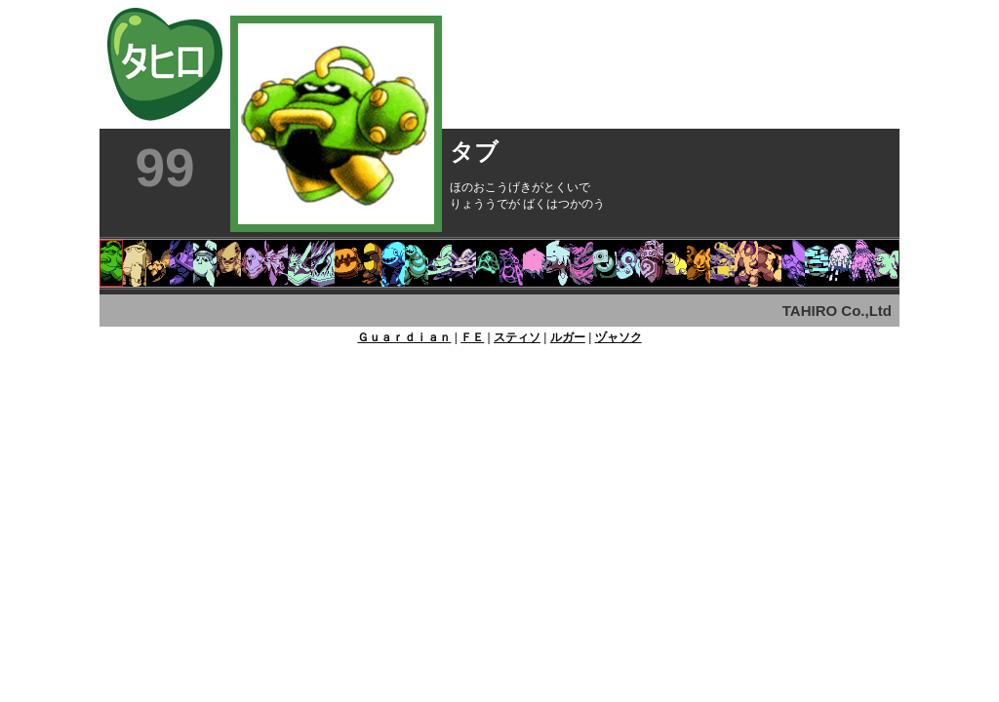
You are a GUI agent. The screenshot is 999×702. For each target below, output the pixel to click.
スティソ (517, 337)
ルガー (567, 337)
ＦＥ (472, 337)
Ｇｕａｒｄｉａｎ (404, 337)
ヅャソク (618, 337)
